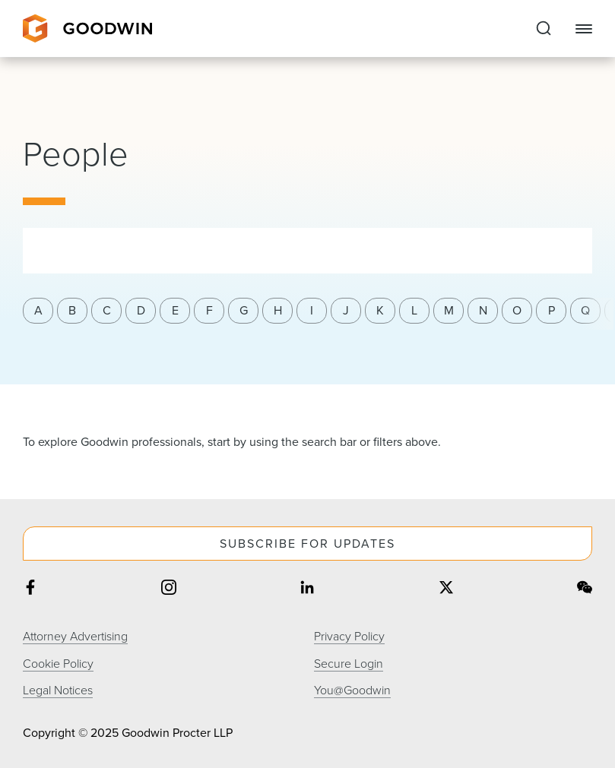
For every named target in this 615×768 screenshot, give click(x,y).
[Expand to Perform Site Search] (543, 29)
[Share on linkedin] (307, 589)
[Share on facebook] (30, 589)
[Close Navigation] (583, 29)
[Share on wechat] (584, 589)
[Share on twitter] (446, 589)
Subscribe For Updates (307, 543)
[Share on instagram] (168, 589)
